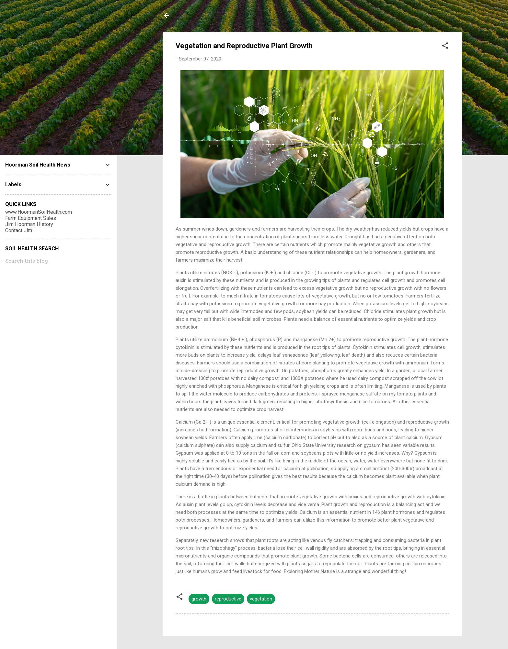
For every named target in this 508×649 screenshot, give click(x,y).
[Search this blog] (58, 261)
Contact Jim (18, 230)
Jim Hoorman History (29, 224)
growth (198, 599)
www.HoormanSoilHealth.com (38, 212)
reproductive (228, 599)
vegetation (261, 599)
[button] (445, 47)
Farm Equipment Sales (30, 218)
